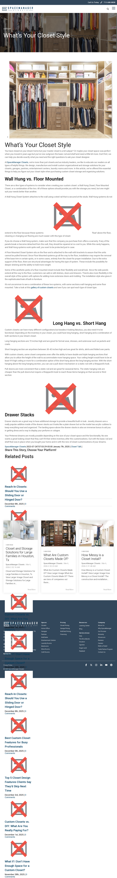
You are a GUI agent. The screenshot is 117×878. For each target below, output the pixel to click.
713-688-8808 (12, 637)
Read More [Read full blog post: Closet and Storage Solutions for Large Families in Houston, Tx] (32, 589)
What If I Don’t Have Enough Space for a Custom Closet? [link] (17, 658)
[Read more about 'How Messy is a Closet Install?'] (96, 533)
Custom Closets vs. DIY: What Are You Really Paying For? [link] (17, 826)
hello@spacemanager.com (16, 640)
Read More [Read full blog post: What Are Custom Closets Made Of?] (69, 589)
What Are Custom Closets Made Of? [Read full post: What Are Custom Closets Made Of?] (57, 557)
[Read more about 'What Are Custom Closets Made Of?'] (58, 533)
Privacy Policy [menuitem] (7, 665)
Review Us (7, 654)
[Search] (107, 9)
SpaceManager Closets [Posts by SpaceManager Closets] (15, 564)
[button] (113, 8)
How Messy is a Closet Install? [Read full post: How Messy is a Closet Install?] (93, 557)
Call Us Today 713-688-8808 (101, 2)
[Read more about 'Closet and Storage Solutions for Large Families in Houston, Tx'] (20, 530)
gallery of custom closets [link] (42, 287)
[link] (60, 137)
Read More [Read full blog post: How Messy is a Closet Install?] (107, 589)
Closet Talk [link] (76, 446)
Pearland (82, 650)
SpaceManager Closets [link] (15, 446)
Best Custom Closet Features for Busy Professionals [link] (17, 742)
